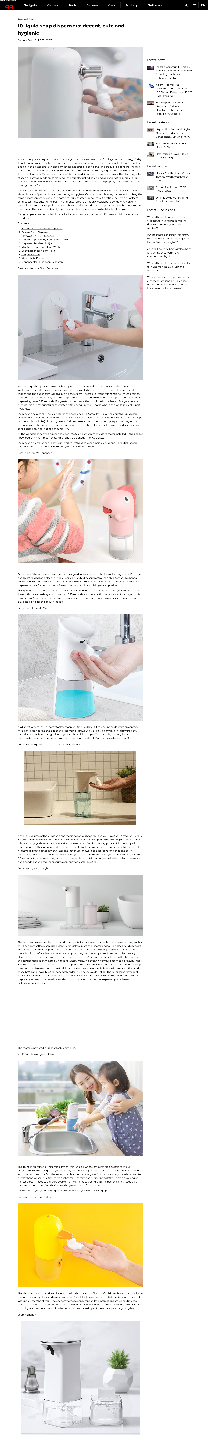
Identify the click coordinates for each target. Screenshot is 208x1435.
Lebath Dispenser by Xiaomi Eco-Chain (44, 239)
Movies (113, 5)
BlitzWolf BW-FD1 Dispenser (38, 235)
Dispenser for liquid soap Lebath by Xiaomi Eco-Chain (49, 744)
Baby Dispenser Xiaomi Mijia (38, 250)
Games (74, 5)
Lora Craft (27, 40)
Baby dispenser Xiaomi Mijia (34, 1197)
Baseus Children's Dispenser (35, 453)
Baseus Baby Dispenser (35, 232)
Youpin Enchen (30, 254)
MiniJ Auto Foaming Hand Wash (40, 247)
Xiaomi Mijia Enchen (33, 258)
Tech (94, 5)
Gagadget (20, 4)
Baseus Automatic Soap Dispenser (42, 228)
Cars (133, 5)
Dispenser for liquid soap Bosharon (42, 261)
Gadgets (52, 5)
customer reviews (70, 1190)
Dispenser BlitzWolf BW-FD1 (34, 608)
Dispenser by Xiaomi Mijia (36, 243)
